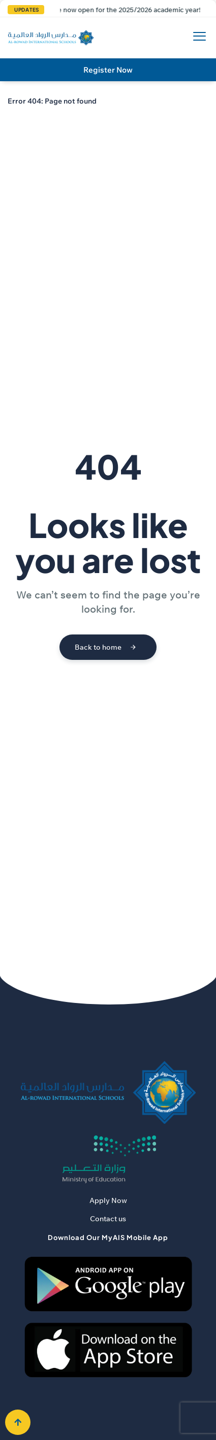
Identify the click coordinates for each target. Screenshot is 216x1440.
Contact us (108, 1218)
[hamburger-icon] (197, 37)
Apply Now (108, 1200)
